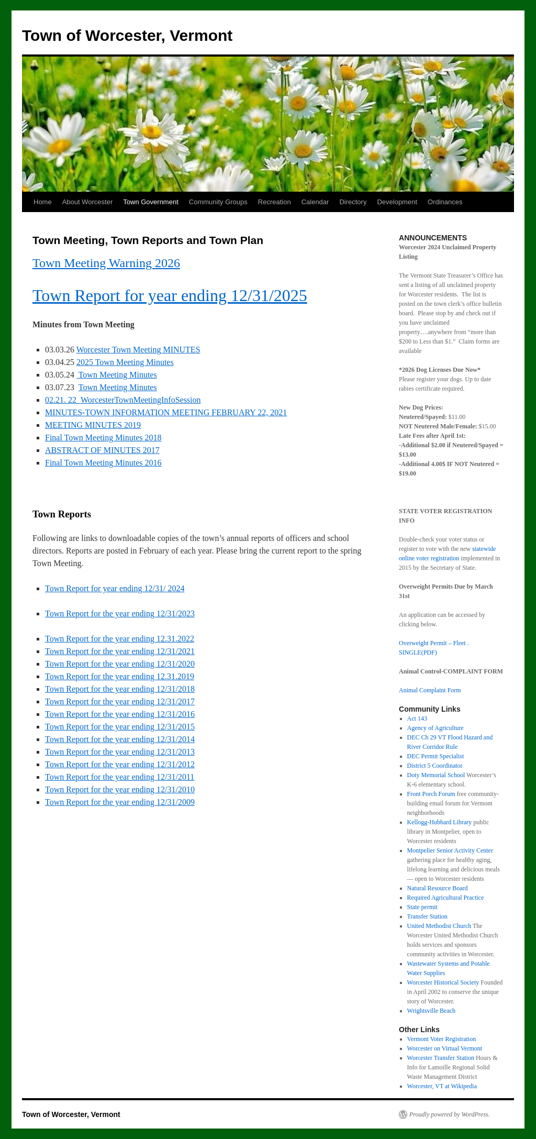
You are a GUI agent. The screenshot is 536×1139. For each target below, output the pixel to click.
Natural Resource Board (437, 888)
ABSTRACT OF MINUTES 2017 (102, 450)
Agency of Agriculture (435, 728)
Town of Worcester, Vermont (127, 35)
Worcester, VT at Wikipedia (442, 1086)
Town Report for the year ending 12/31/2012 (120, 764)
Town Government (150, 202)
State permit (422, 907)
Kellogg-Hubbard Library (439, 822)
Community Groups (218, 202)
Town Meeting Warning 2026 (106, 263)
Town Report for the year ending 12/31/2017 (120, 701)
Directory (352, 202)
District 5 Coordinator (435, 765)
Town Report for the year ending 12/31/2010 (120, 789)
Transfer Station (427, 916)
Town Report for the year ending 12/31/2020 (120, 663)
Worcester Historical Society (443, 982)
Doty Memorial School (436, 775)
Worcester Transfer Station (440, 1057)
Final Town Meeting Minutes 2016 (103, 462)
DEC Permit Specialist (435, 756)
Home (43, 202)
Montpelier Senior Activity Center (450, 850)
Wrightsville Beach (431, 1010)
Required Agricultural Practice (445, 897)
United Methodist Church (439, 926)
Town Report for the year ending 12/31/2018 (120, 688)
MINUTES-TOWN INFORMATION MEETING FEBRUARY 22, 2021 (166, 412)
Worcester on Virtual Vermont (445, 1048)
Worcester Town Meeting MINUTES (138, 349)
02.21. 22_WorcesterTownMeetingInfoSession (123, 399)
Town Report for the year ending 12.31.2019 (119, 676)
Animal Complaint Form (430, 690)
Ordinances (445, 202)
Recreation (274, 202)
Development (397, 202)
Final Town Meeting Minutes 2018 (103, 437)
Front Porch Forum (431, 794)
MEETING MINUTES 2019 (93, 425)
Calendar (315, 202)
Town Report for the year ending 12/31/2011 (119, 776)
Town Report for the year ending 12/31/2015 (120, 726)
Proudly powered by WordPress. (449, 1114)
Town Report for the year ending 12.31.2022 (119, 638)
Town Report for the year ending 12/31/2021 (120, 651)
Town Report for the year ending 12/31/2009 (120, 802)
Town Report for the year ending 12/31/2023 (120, 613)
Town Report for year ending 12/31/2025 (169, 295)
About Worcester (87, 202)
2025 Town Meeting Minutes (125, 362)
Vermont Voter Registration (441, 1039)
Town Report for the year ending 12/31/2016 (120, 714)
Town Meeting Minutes (116, 374)
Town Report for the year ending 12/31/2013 (120, 751)
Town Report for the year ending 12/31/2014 (120, 739)
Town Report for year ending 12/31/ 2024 (114, 588)
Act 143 (417, 718)
